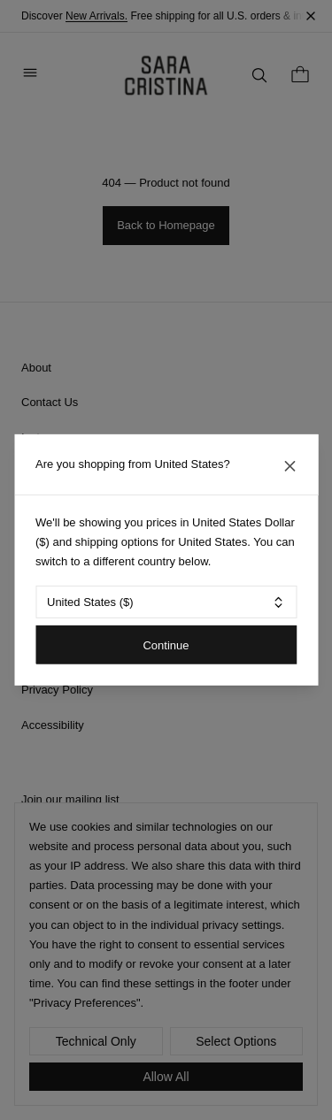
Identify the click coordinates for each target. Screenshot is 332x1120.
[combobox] (166, 602)
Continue (166, 644)
